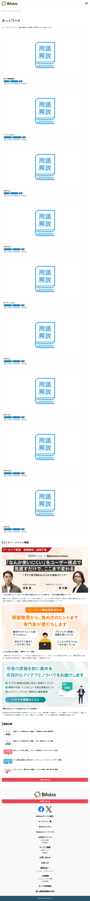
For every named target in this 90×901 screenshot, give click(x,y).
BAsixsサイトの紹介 (45, 816)
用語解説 (45, 842)
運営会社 (44, 868)
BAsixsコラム (45, 827)
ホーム (3, 10)
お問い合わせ (45, 780)
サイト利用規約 (45, 886)
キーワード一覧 (10, 10)
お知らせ (45, 863)
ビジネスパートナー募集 (45, 879)
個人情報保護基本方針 (45, 891)
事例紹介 (45, 853)
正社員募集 (45, 881)
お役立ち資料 (45, 840)
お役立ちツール (45, 837)
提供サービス (45, 850)
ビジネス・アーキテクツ (44, 871)
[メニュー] (86, 3)
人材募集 (45, 876)
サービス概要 (45, 847)
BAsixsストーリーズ (45, 832)
